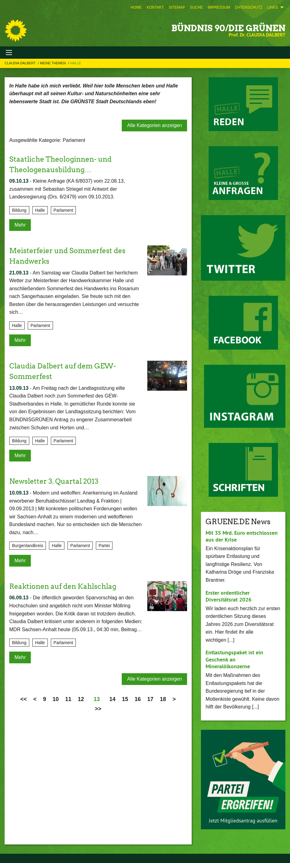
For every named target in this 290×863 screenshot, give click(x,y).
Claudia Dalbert (21, 63)
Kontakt (155, 7)
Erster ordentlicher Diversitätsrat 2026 (228, 596)
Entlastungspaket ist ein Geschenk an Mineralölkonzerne (234, 659)
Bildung (19, 210)
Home (136, 7)
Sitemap (177, 7)
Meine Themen (53, 63)
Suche (196, 7)
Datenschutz (248, 7)
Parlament (63, 210)
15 (125, 699)
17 (150, 699)
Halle (75, 63)
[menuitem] (136, 7)
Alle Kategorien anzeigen (154, 125)
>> (98, 709)
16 (138, 699)
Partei (104, 545)
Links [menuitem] (272, 7)
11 (68, 699)
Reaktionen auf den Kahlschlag (65, 585)
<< (23, 699)
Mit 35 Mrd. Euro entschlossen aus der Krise (242, 536)
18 (163, 699)
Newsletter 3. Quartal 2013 (56, 481)
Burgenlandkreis (27, 545)
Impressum (219, 7)
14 (112, 699)
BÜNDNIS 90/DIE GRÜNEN (228, 28)
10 (56, 699)
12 (81, 699)
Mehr (20, 224)
